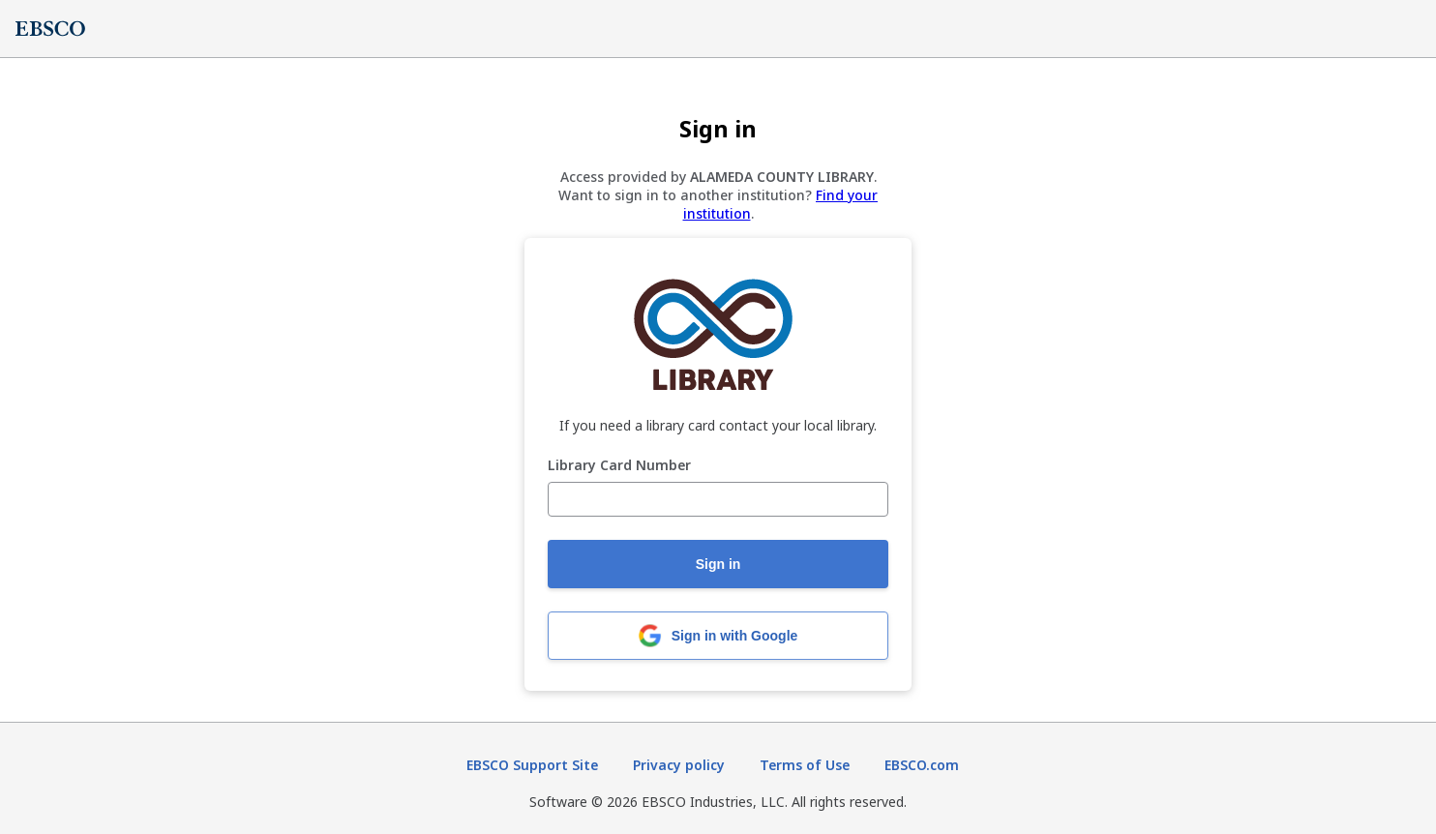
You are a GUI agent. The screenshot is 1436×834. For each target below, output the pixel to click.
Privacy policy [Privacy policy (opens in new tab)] (679, 765)
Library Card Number (619, 466)
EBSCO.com (921, 765)
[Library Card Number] (718, 499)
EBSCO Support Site (532, 765)
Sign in (718, 564)
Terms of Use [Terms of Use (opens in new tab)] (805, 765)
